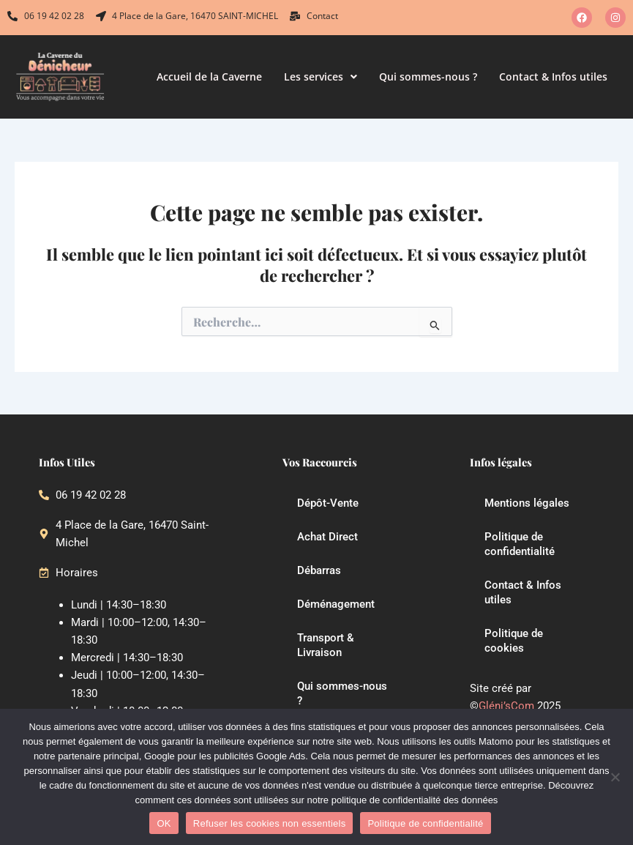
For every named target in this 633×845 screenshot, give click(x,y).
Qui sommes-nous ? (428, 76)
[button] (320, 77)
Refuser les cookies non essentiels (269, 823)
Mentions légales (526, 503)
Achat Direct (327, 536)
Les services (320, 76)
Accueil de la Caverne (209, 76)
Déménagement (336, 604)
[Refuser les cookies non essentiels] (614, 777)
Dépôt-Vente (328, 503)
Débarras (319, 570)
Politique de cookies (513, 641)
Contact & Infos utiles (553, 76)
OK (164, 823)
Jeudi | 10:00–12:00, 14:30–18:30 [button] (138, 684)
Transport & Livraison (325, 645)
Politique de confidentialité (519, 544)
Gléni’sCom (506, 705)
